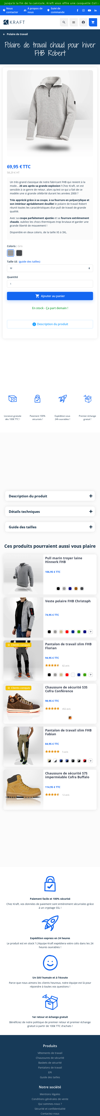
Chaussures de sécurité (50, 1057)
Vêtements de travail (50, 1053)
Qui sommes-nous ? (50, 1104)
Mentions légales (50, 1094)
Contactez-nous (50, 1113)
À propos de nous (33, 10)
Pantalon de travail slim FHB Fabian (68, 732)
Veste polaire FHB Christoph (68, 601)
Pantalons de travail (50, 1067)
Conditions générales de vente (50, 1099)
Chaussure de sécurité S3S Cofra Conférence (66, 689)
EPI (50, 1072)
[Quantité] (50, 284)
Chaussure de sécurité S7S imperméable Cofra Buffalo (67, 775)
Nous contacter (10, 10)
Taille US (23, 261)
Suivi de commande (56, 10)
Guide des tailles (50, 1077)
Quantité (12, 277)
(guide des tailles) (29, 261)
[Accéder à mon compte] (83, 22)
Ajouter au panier (50, 296)
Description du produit (50, 324)
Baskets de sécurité (50, 1062)
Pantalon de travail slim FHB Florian (68, 646)
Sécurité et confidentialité (50, 1108)
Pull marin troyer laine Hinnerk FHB (63, 560)
